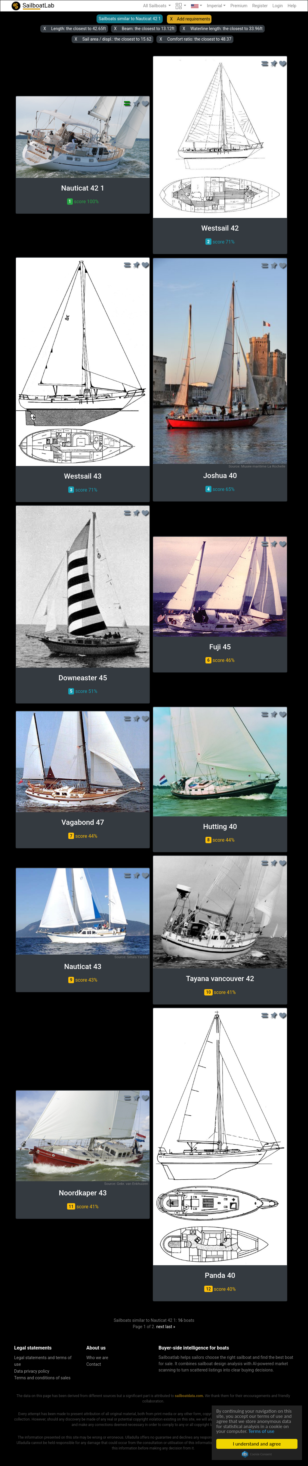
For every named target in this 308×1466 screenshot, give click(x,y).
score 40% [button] (220, 1289)
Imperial (214, 5)
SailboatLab (32, 6)
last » (170, 1326)
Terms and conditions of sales (42, 1377)
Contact (93, 1364)
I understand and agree (257, 1444)
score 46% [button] (219, 660)
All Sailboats (155, 5)
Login (278, 5)
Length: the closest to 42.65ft (78, 28)
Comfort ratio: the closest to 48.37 (199, 39)
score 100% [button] (83, 201)
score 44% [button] (82, 836)
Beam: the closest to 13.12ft (148, 28)
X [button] (171, 19)
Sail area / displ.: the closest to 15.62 (116, 39)
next (160, 1326)
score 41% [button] (220, 992)
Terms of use (262, 1431)
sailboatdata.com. (189, 1396)
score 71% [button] (219, 241)
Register (259, 5)
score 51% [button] (82, 691)
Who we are (97, 1357)
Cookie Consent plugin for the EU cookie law (257, 1454)
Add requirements (193, 19)
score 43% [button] (82, 980)
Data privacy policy (31, 1371)
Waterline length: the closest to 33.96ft (226, 28)
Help (292, 5)
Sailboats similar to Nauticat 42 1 (130, 18)
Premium (239, 5)
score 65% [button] (219, 489)
